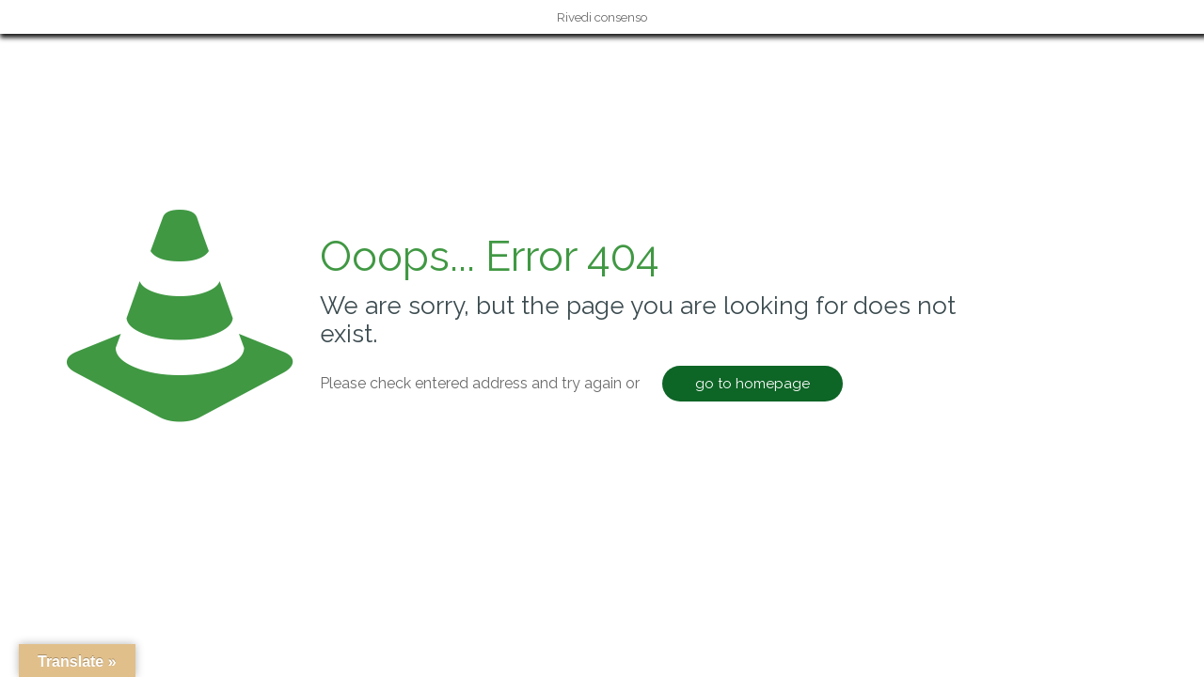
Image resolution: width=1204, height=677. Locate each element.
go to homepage (752, 383)
